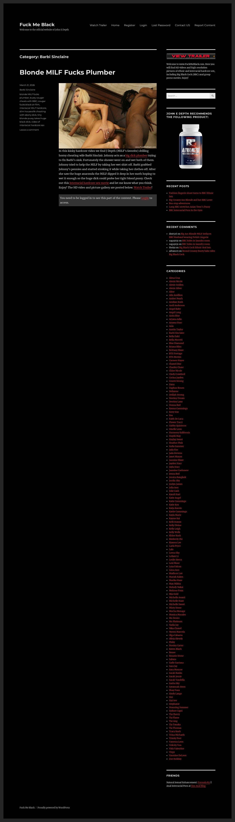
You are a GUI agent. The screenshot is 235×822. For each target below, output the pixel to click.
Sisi (171, 697)
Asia (171, 326)
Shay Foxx (174, 690)
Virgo (172, 752)
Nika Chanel (175, 628)
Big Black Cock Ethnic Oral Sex (195, 247)
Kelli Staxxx (175, 522)
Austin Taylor (176, 329)
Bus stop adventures (179, 203)
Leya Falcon (175, 566)
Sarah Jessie (175, 676)
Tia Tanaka (174, 724)
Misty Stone (175, 607)
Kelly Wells (174, 532)
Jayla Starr (174, 467)
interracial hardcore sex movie (89, 183)
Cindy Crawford (177, 374)
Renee (172, 652)
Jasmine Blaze (176, 460)
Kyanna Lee (175, 542)
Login (143, 25)
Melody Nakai (176, 587)
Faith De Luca (176, 418)
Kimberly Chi (175, 539)
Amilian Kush (176, 302)
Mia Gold (173, 594)
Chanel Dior (175, 363)
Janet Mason (175, 456)
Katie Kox (174, 504)
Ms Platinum (175, 621)
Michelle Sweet (177, 604)
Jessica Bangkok (177, 477)
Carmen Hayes (176, 360)
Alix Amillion (176, 295)
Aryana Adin (175, 319)
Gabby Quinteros (177, 425)
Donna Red (174, 405)
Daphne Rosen (176, 388)
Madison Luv (175, 573)
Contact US (182, 25)
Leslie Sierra (175, 559)
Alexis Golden (176, 284)
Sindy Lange (175, 693)
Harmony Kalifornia (179, 432)
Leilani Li (174, 556)
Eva (171, 415)
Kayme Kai (174, 518)
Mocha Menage (177, 611)
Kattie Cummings (178, 511)
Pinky (172, 642)
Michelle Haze (176, 601)
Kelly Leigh (174, 528)
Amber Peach (176, 298)
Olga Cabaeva (175, 635)
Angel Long (175, 312)
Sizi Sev (173, 700)
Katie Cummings (177, 501)
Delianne (173, 391)
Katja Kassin (175, 508)
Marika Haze (175, 580)
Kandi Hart (174, 494)
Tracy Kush (175, 731)
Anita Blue (174, 315)
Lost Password (161, 25)
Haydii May (175, 436)
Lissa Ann (174, 570)
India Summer (176, 446)
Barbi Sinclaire (27, 89)
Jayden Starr (175, 463)
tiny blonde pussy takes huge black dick (33, 118)
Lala (171, 549)
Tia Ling (173, 721)
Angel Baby (175, 309)
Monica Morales (177, 614)
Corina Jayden (176, 377)
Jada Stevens (175, 453)
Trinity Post (175, 738)
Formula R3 (204, 782)
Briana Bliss (175, 346)
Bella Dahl (174, 336)
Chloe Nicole (175, 370)
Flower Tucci (175, 422)
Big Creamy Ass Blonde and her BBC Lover (190, 200)
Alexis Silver (175, 288)
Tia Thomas (175, 728)
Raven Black (175, 649)
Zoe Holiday (175, 759)
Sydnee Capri (175, 710)
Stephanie (174, 704)
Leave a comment (29, 129)
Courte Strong (176, 381)
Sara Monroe (175, 669)
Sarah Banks (175, 673)
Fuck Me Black (37, 24)
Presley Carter (176, 645)
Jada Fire (173, 449)
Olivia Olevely (176, 638)
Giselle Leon (175, 429)
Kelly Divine (175, 525)
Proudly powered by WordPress (54, 807)
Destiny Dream (177, 398)
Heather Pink (176, 443)
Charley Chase (176, 367)
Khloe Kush (175, 535)
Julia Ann (174, 487)
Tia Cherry (174, 714)
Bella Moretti (175, 339)
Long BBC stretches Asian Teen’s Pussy (189, 206)
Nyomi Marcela (177, 631)
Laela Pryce (175, 546)
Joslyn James (175, 484)
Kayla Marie (175, 515)
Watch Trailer (98, 25)
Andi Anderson (177, 305)
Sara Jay (173, 666)
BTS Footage (175, 353)
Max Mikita (175, 583)
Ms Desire (174, 618)
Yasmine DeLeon (178, 755)
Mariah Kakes (176, 576)
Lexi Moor (174, 563)
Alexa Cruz (174, 278)
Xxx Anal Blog (198, 786)
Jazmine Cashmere (178, 470)
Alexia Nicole (175, 281)
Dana (171, 384)
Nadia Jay (174, 625)
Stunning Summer (178, 707)
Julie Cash (174, 491)
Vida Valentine (176, 748)
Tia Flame (174, 717)
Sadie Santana (176, 662)
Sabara (172, 659)
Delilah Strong (176, 394)
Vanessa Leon (176, 741)
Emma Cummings (178, 408)
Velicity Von (175, 745)
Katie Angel (175, 497)
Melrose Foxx (176, 590)
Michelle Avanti (177, 597)
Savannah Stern (177, 686)
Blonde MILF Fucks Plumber (67, 72)
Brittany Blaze (176, 350)
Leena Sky (174, 552)
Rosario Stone (176, 655)
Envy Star (174, 412)
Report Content (205, 25)
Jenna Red (174, 473)
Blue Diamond (176, 343)
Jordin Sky (174, 480)
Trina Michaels (177, 735)
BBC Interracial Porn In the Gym (185, 210)
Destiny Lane (176, 401)
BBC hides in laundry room (196, 240)
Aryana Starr (175, 322)
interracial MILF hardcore (33, 108)
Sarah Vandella (177, 680)
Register (129, 25)
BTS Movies (175, 357)
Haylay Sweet (176, 439)
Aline (171, 291)
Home (115, 25)
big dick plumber (136, 155)
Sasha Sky (174, 683)
